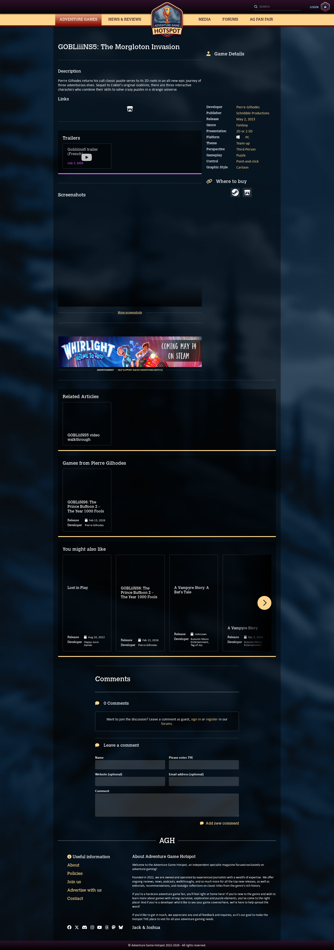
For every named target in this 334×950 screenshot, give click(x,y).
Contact (75, 898)
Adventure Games (78, 19)
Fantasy (242, 125)
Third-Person (246, 149)
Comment (102, 791)
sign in (196, 719)
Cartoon (242, 167)
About (73, 865)
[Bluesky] (121, 927)
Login (314, 7)
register (212, 719)
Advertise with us (84, 890)
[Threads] (107, 927)
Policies (75, 873)
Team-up (243, 143)
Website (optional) (108, 775)
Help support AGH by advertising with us (140, 370)
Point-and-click (247, 161)
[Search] (277, 6)
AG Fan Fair (261, 19)
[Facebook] (69, 927)
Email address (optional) (186, 775)
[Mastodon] (114, 927)
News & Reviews (124, 19)
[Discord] (84, 927)
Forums (230, 19)
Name (99, 758)
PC (247, 137)
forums (166, 723)
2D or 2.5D (244, 131)
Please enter (181, 758)
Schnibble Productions (252, 113)
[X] (77, 927)
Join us (74, 881)
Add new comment (219, 823)
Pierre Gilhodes (248, 107)
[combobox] (277, 6)
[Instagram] (92, 927)
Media (205, 19)
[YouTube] (99, 927)
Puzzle (241, 155)
